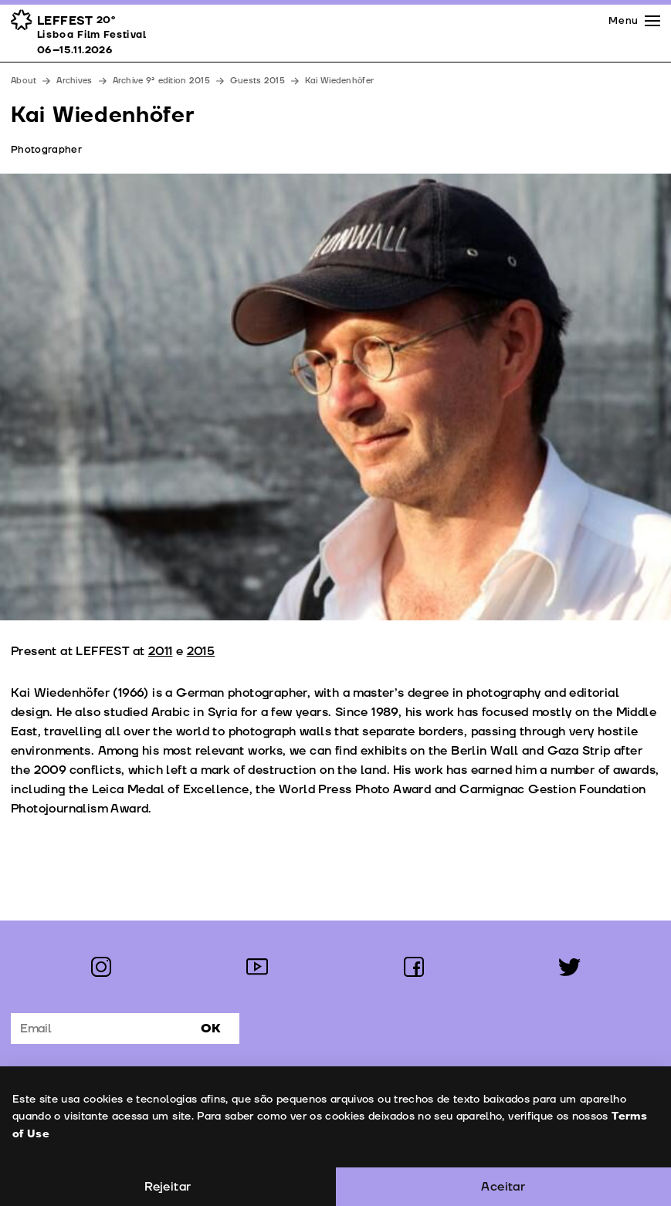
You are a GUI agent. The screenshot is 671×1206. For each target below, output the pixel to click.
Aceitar (503, 1186)
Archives (74, 80)
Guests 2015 (257, 80)
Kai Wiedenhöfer (339, 80)
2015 (201, 651)
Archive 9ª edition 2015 (161, 80)
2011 (160, 651)
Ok (211, 1028)
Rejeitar (167, 1186)
